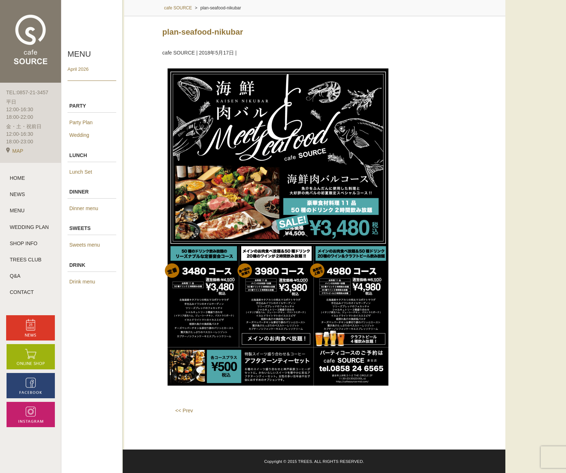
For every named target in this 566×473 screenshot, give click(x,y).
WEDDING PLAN (29, 227)
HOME (17, 178)
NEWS (17, 194)
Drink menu (82, 282)
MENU (17, 210)
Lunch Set (80, 172)
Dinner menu (83, 208)
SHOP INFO (24, 243)
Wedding (79, 135)
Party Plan (81, 122)
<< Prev (184, 410)
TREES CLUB (26, 259)
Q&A (15, 276)
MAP (14, 151)
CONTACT (22, 292)
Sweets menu (84, 245)
